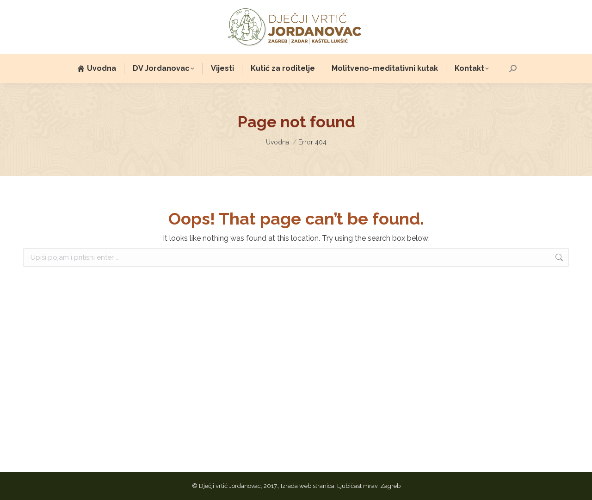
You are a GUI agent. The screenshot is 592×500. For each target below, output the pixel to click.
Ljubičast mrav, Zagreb (369, 485)
